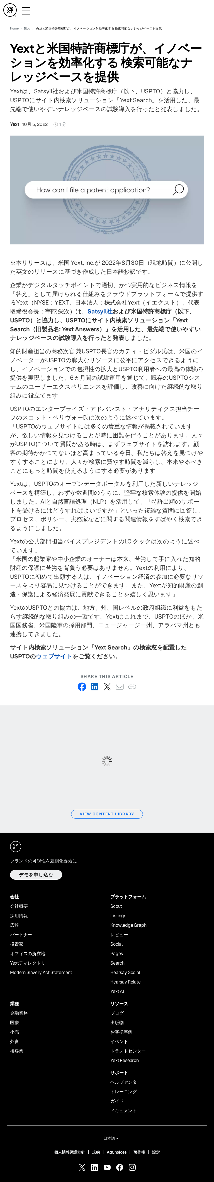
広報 (14, 925)
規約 (96, 1152)
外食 (14, 1041)
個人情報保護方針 (69, 1152)
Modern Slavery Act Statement (41, 972)
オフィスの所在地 (27, 954)
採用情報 (19, 916)
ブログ (117, 1013)
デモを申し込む (36, 875)
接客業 (16, 1051)
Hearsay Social (125, 972)
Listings (118, 916)
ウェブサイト (54, 656)
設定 (156, 1152)
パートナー (21, 935)
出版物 (117, 1023)
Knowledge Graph (128, 925)
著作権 (139, 1152)
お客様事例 (121, 1032)
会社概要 (19, 906)
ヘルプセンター (125, 1082)
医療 (14, 1023)
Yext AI (117, 991)
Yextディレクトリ (27, 963)
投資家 (16, 944)
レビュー (119, 935)
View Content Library (107, 813)
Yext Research (124, 1060)
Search (117, 963)
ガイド (117, 1101)
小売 (14, 1032)
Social (116, 944)
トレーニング (123, 1092)
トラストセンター (128, 1051)
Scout (116, 906)
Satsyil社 (99, 311)
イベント (119, 1041)
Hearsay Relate (125, 982)
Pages (116, 954)
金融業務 (19, 1013)
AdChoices (117, 1152)
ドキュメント (123, 1111)
